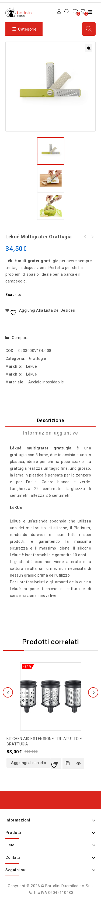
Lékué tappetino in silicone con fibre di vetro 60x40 (92, 237)
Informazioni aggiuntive (50, 433)
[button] (88, 48)
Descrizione (50, 420)
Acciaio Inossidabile (46, 382)
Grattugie (37, 358)
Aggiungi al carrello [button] (28, 763)
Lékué (31, 366)
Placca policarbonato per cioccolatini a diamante (85, 237)
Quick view (78, 763)
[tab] (50, 420)
